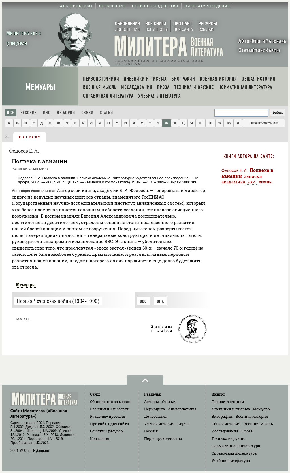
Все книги (109, 408)
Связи (87, 113)
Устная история (159, 423)
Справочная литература (234, 453)
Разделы (107, 416)
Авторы (151, 401)
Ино (47, 113)
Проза (247, 431)
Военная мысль (258, 423)
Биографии (222, 416)
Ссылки (107, 431)
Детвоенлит (155, 416)
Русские (28, 113)
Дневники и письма (231, 408)
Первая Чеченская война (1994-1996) (58, 301)
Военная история (252, 416)
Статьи (106, 113)
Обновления (110, 401)
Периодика (154, 408)
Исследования (225, 431)
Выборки (66, 113)
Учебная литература (231, 460)
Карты (183, 423)
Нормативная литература (236, 445)
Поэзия (151, 431)
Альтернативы (182, 408)
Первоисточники (228, 401)
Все (10, 113)
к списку (29, 137)
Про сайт (109, 423)
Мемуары (40, 87)
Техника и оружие (228, 438)
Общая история (226, 423)
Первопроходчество (163, 438)
